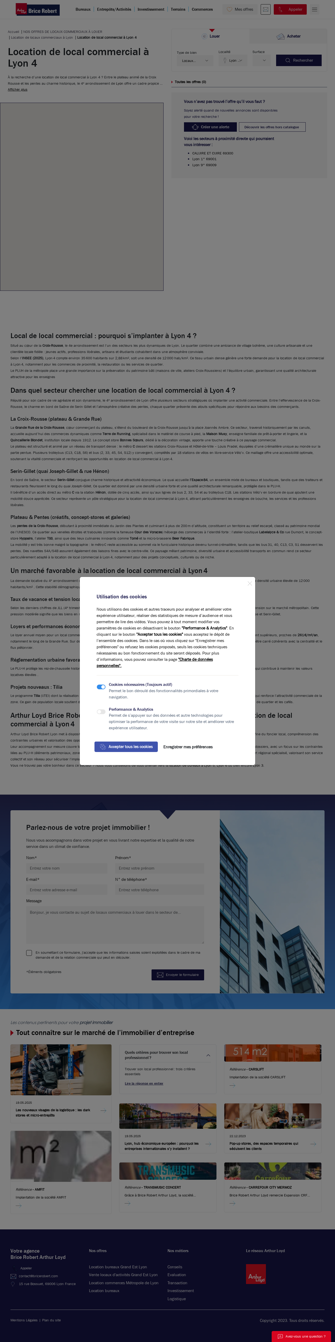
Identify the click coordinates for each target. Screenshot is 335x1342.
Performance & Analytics (131, 709)
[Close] (250, 582)
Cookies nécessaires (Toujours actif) (140, 684)
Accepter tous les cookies (126, 747)
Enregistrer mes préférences (188, 747)
